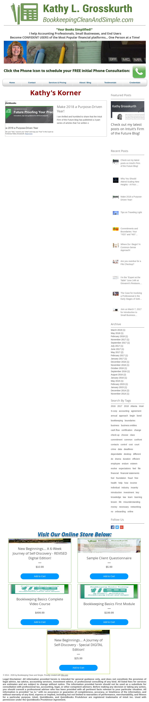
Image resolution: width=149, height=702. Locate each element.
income (133, 483)
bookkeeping (117, 420)
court (137, 444)
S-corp (114, 411)
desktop (127, 454)
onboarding (120, 511)
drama (118, 459)
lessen (114, 502)
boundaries (130, 420)
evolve (114, 468)
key (137, 492)
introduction (116, 492)
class (132, 435)
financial (115, 473)
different (137, 454)
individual (115, 487)
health (114, 483)
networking (136, 507)
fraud (130, 478)
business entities (129, 425)
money (114, 507)
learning (138, 497)
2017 (119, 406)
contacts (115, 444)
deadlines (128, 449)
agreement (136, 411)
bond (139, 415)
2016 (113, 406)
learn (130, 497)
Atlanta (133, 406)
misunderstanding (131, 502)
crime (113, 449)
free (136, 478)
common (128, 439)
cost (131, 444)
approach (123, 415)
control (124, 444)
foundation (121, 478)
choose (124, 435)
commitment (116, 439)
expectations (125, 468)
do (112, 459)
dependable (116, 454)
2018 (126, 406)
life (120, 502)
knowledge (116, 497)
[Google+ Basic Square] (121, 527)
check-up (115, 435)
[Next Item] (139, 110)
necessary (124, 507)
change (137, 430)
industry (125, 487)
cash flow (115, 430)
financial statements (129, 473)
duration (127, 459)
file (139, 468)
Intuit (141, 406)
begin (132, 415)
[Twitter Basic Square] (117, 527)
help (120, 483)
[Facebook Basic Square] (112, 527)
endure (125, 463)
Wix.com (64, 675)
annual (114, 415)
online (130, 511)
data (120, 449)
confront (138, 439)
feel (134, 468)
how (126, 483)
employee (115, 463)
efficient (136, 459)
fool (112, 478)
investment (129, 492)
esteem (133, 463)
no (112, 511)
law (124, 497)
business (115, 425)
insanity (134, 487)
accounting (124, 411)
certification (126, 430)
